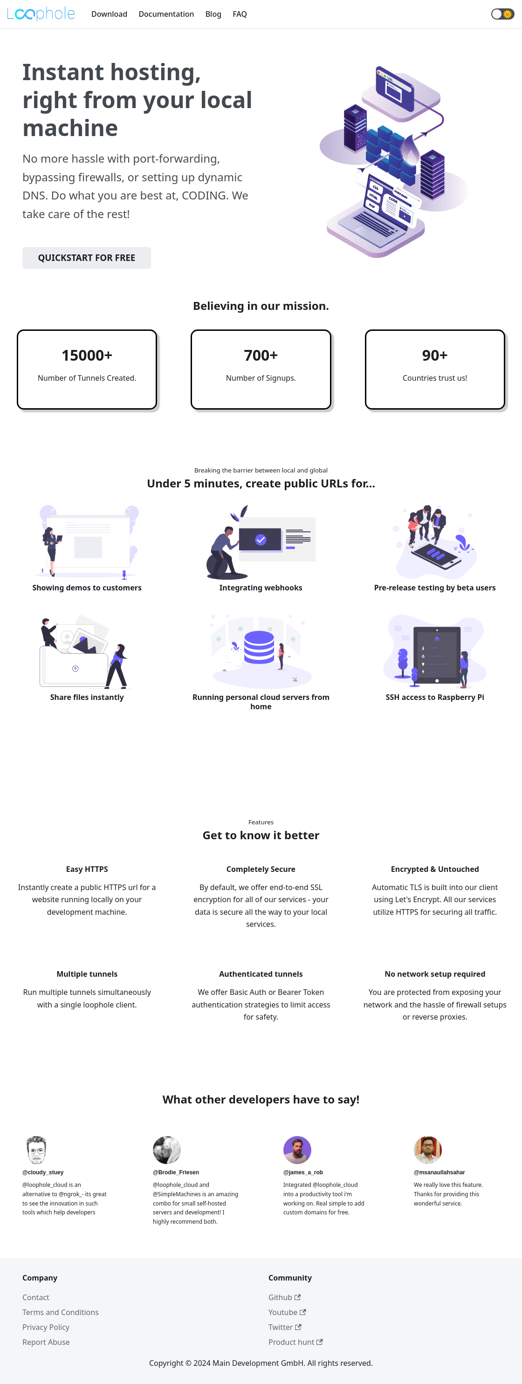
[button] (503, 14)
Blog (213, 14)
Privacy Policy (45, 1327)
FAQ (240, 14)
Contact (35, 1297)
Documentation (166, 14)
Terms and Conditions (60, 1312)
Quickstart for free (86, 258)
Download (109, 14)
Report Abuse (46, 1342)
